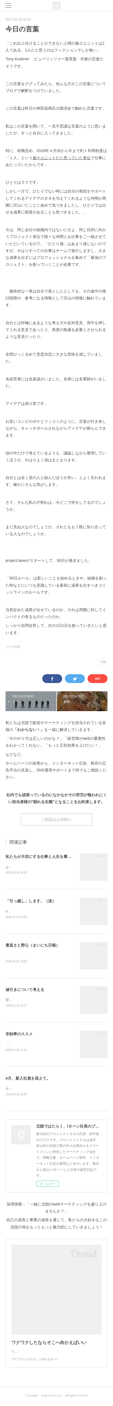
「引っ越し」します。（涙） (31, 901)
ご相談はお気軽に (56, 819)
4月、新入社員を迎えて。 (28, 1080)
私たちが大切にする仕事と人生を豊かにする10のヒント (54, 856)
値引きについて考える (25, 990)
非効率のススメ (19, 1035)
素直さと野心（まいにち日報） (33, 946)
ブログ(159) (13, 646)
